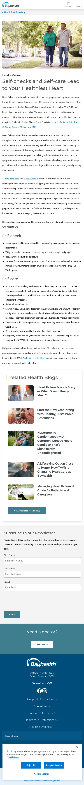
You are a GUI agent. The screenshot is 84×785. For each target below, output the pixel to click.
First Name (9, 555)
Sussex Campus (31, 178)
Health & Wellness (40, 726)
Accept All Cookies (54, 765)
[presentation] (27, 601)
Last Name (9, 568)
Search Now (42, 644)
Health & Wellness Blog (14, 12)
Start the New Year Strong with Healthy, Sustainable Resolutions (55, 414)
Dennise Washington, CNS (24, 127)
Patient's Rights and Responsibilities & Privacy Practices (42, 781)
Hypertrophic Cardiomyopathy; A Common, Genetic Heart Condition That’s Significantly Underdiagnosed (54, 443)
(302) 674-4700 (43, 683)
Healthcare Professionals (40, 719)
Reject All (31, 765)
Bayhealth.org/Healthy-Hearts (37, 358)
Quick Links (11, 735)
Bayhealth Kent (12, 178)
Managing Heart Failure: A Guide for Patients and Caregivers (55, 490)
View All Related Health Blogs (27, 510)
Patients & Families (40, 713)
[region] (42, 762)
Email (7, 582)
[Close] (77, 747)
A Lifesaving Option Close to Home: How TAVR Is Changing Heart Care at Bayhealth (55, 469)
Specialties (40, 706)
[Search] (68, 4)
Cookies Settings (41, 774)
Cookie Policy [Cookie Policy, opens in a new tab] (13, 757)
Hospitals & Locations (40, 699)
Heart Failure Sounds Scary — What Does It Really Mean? (56, 391)
